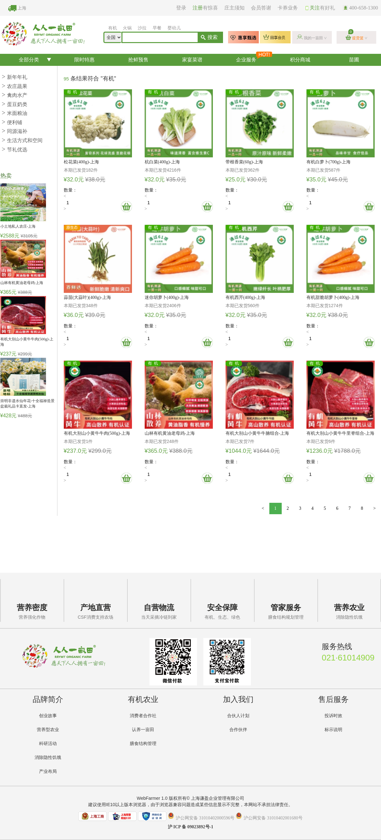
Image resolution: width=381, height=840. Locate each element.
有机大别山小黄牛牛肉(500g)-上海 (97, 433)
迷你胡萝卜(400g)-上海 (167, 297)
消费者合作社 (143, 715)
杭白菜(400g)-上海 (162, 162)
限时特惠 (84, 59)
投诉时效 (333, 715)
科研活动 (48, 743)
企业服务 (254, 58)
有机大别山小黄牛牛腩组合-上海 (257, 433)
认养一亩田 (143, 729)
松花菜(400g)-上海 (81, 162)
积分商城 (300, 59)
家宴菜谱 (192, 59)
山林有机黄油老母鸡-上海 (21, 283)
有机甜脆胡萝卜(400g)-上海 (333, 297)
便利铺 (12, 122)
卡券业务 (288, 7)
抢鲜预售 (138, 59)
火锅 (127, 28)
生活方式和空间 (22, 140)
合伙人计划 (238, 715)
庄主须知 (234, 7)
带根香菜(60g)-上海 (244, 162)
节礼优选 (14, 149)
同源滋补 (14, 131)
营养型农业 (48, 729)
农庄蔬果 (14, 86)
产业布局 (48, 771)
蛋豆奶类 (14, 104)
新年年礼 (14, 77)
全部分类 (29, 59)
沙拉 (142, 28)
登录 (181, 7)
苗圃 (354, 59)
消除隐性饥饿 (48, 757)
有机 (112, 28)
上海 (21, 8)
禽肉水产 (14, 95)
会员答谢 (261, 7)
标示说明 (333, 729)
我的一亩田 (313, 38)
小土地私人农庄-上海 (18, 226)
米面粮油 (14, 113)
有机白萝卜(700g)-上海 (328, 162)
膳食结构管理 (143, 743)
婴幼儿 (174, 28)
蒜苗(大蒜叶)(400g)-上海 (87, 297)
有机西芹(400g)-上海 (246, 297)
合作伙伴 (238, 729)
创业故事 (48, 715)
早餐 (157, 28)
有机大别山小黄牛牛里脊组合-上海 (340, 433)
